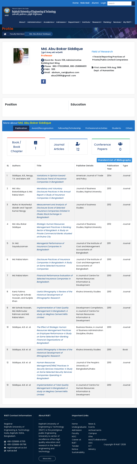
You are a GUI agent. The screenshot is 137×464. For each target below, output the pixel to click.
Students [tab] (116, 128)
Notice (75, 449)
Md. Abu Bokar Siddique (40, 34)
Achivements (94, 430)
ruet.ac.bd (12, 450)
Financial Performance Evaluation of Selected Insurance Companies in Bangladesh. (55, 278)
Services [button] (117, 22)
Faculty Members (17, 34)
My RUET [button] (127, 22)
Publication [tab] (21, 128)
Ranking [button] (107, 22)
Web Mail (84, 3)
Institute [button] (86, 22)
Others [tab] (129, 128)
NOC (74, 436)
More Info (47, 458)
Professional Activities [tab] (96, 128)
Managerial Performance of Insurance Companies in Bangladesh (50, 246)
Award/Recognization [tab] (42, 128)
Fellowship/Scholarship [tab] (69, 128)
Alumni (95, 3)
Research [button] (96, 22)
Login (103, 3)
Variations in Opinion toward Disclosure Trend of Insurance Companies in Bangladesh (51, 178)
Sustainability (78, 452)
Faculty (75, 433)
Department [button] (73, 22)
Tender (75, 446)
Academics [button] (49, 22)
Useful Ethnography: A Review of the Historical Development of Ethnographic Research (54, 294)
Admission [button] (61, 22)
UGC (90, 442)
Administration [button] (34, 22)
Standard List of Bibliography (114, 160)
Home (76, 3)
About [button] (22, 22)
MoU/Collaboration (97, 439)
